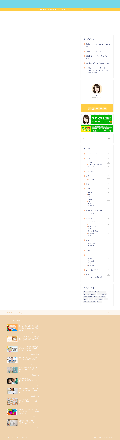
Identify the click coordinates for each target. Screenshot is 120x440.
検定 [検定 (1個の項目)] (91, 299)
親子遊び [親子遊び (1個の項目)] (87, 302)
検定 (98, 255)
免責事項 (24, 437)
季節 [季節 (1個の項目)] (96, 297)
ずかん (99, 224)
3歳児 (99, 199)
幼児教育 (98, 219)
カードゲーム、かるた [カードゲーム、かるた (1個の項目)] (101, 292)
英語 (98, 275)
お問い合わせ (90, 3)
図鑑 (98, 184)
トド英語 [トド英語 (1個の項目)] (87, 294)
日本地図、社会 (99, 231)
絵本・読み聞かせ (98, 270)
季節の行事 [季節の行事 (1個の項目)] (102, 297)
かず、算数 (99, 222)
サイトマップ (76, 3)
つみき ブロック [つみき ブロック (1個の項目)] (89, 292)
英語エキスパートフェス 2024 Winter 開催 (98, 46)
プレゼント (98, 159)
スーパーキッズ (98, 154)
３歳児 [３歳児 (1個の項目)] (100, 302)
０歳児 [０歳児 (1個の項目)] (93, 302)
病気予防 (99, 180)
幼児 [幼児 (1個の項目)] (86, 299)
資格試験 (99, 266)
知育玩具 (99, 234)
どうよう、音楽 (99, 227)
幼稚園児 (99, 206)
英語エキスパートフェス (94, 51)
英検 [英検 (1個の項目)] (106, 299)
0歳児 (99, 192)
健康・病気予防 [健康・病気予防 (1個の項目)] (88, 297)
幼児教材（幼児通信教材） (98, 211)
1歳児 (99, 195)
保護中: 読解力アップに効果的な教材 (98, 63)
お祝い (99, 162)
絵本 (99, 236)
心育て (98, 240)
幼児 (99, 204)
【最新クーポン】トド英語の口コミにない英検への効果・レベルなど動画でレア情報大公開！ (98, 71)
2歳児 (99, 197)
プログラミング (98, 171)
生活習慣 (99, 246)
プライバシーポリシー (13, 437)
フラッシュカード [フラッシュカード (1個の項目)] (102, 294)
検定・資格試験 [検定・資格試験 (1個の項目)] (99, 299)
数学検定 (99, 259)
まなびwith (99, 214)
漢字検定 (99, 261)
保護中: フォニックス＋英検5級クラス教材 (98, 57)
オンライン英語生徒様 (99, 277)
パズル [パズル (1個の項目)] (93, 294)
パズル (99, 229)
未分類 (98, 251)
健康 (98, 176)
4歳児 (99, 202)
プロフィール (52, 3)
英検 (99, 264)
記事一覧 (65, 3)
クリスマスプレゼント (99, 165)
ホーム (41, 3)
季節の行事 (99, 244)
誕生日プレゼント (99, 167)
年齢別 (98, 189)
